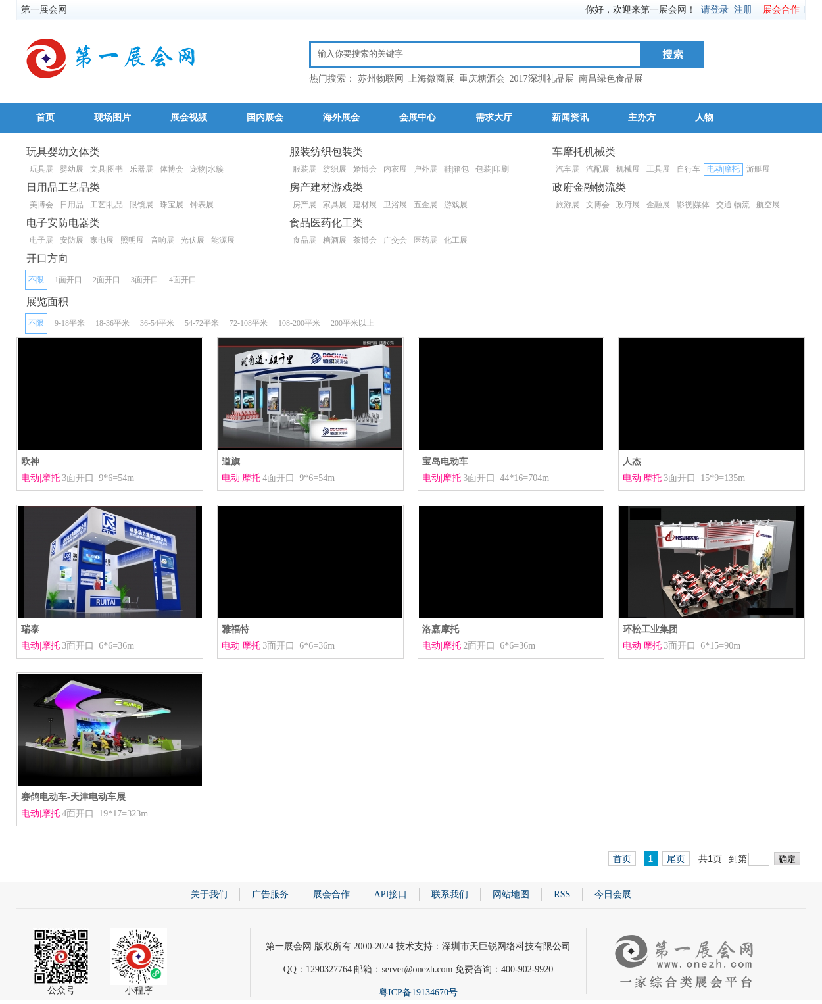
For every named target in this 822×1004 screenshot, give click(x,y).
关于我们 (209, 894)
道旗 (231, 461)
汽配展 (598, 169)
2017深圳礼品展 (542, 79)
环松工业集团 (650, 629)
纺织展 (335, 169)
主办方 (642, 117)
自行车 (688, 169)
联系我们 (449, 894)
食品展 (304, 240)
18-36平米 (112, 323)
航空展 (768, 204)
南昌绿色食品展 (611, 79)
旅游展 (567, 204)
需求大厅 (493, 117)
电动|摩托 (723, 169)
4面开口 (183, 279)
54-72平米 (202, 323)
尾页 (676, 858)
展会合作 (781, 9)
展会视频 (188, 117)
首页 (45, 117)
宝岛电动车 (445, 461)
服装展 (304, 169)
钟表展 (202, 204)
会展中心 (417, 117)
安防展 (72, 240)
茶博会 (365, 240)
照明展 (132, 240)
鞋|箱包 (456, 169)
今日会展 (612, 894)
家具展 (335, 204)
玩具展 (41, 169)
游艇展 (758, 169)
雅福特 (235, 629)
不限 (36, 279)
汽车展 (567, 169)
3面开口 (144, 279)
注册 (743, 9)
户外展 (425, 169)
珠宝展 (171, 204)
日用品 (72, 204)
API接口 (391, 894)
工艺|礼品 (106, 204)
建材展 (365, 204)
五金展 (425, 204)
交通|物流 (732, 204)
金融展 (658, 204)
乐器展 (141, 169)
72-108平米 (249, 323)
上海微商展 (431, 79)
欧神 (30, 461)
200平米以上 (352, 323)
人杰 (632, 461)
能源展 (223, 240)
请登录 (715, 9)
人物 (704, 117)
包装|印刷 (491, 169)
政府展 (628, 204)
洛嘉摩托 (440, 629)
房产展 (304, 204)
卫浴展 (395, 204)
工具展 (658, 169)
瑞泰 (30, 629)
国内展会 (265, 117)
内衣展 (395, 169)
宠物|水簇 (206, 169)
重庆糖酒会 (482, 79)
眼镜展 (141, 204)
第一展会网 (44, 9)
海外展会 (341, 117)
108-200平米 (299, 323)
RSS (562, 894)
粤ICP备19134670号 (418, 992)
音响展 (162, 240)
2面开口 (106, 279)
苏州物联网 (381, 79)
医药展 (425, 240)
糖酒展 (335, 240)
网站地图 (511, 894)
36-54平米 (157, 323)
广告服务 (270, 894)
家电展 (102, 240)
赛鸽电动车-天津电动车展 (73, 797)
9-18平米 (70, 323)
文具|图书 (106, 169)
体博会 (171, 169)
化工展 (456, 240)
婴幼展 (72, 169)
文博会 (598, 204)
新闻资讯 (570, 117)
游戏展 (456, 204)
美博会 (41, 204)
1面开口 (68, 279)
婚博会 (365, 169)
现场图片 (112, 117)
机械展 (628, 169)
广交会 (395, 240)
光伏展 (193, 240)
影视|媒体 (693, 204)
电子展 (41, 240)
